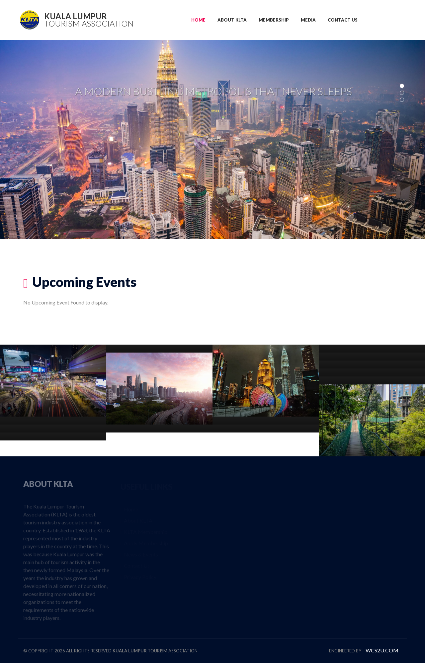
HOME (198, 20)
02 (402, 93)
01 (402, 86)
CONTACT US (343, 20)
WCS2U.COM (382, 650)
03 (402, 100)
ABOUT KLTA (232, 20)
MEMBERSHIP (274, 20)
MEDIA (308, 20)
